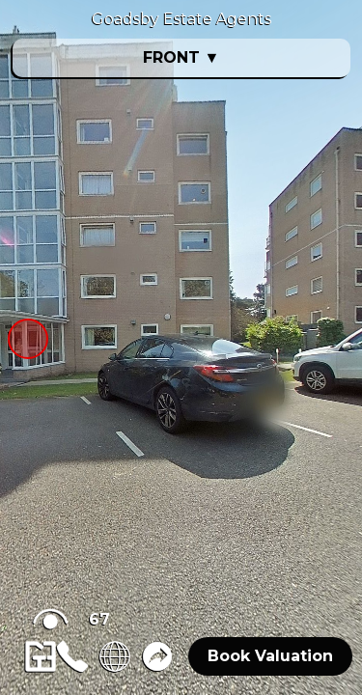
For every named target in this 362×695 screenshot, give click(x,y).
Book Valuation (270, 656)
